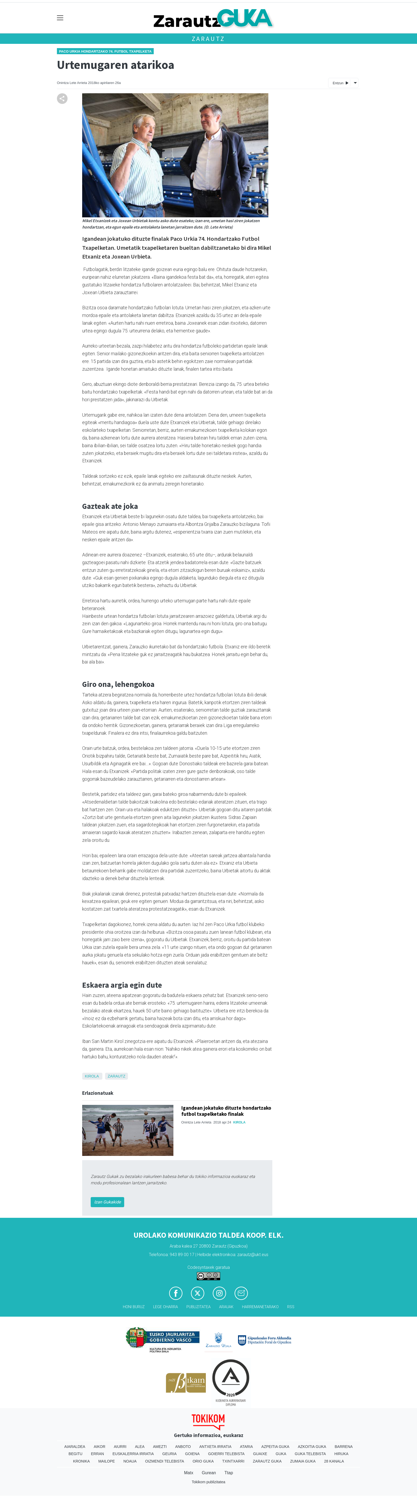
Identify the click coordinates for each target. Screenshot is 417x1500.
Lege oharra (165, 1307)
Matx (188, 1473)
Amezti (159, 1446)
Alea (139, 1446)
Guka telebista (310, 1454)
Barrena (344, 1446)
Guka (281, 1454)
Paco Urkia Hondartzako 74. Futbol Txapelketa (105, 51)
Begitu (75, 1454)
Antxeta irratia (215, 1446)
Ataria (246, 1446)
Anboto (183, 1446)
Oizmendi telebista (164, 1461)
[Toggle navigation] (60, 18)
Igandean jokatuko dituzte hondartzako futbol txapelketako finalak (226, 1111)
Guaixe (260, 1454)
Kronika (81, 1461)
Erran (97, 1454)
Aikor (99, 1446)
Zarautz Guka (267, 1461)
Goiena (192, 1454)
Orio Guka (203, 1461)
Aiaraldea (74, 1446)
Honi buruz (134, 1307)
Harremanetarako (260, 1307)
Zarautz (209, 39)
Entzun (340, 83)
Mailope (106, 1461)
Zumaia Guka (303, 1461)
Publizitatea (198, 1307)
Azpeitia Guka (275, 1446)
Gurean (209, 1473)
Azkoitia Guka (312, 1446)
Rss (290, 1307)
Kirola (92, 1076)
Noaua (130, 1461)
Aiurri (120, 1446)
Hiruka (341, 1454)
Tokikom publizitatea (208, 1482)
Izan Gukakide (107, 1202)
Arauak (226, 1307)
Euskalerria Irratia (133, 1454)
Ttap (228, 1473)
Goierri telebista (226, 1454)
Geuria (169, 1454)
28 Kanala (334, 1461)
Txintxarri (233, 1461)
